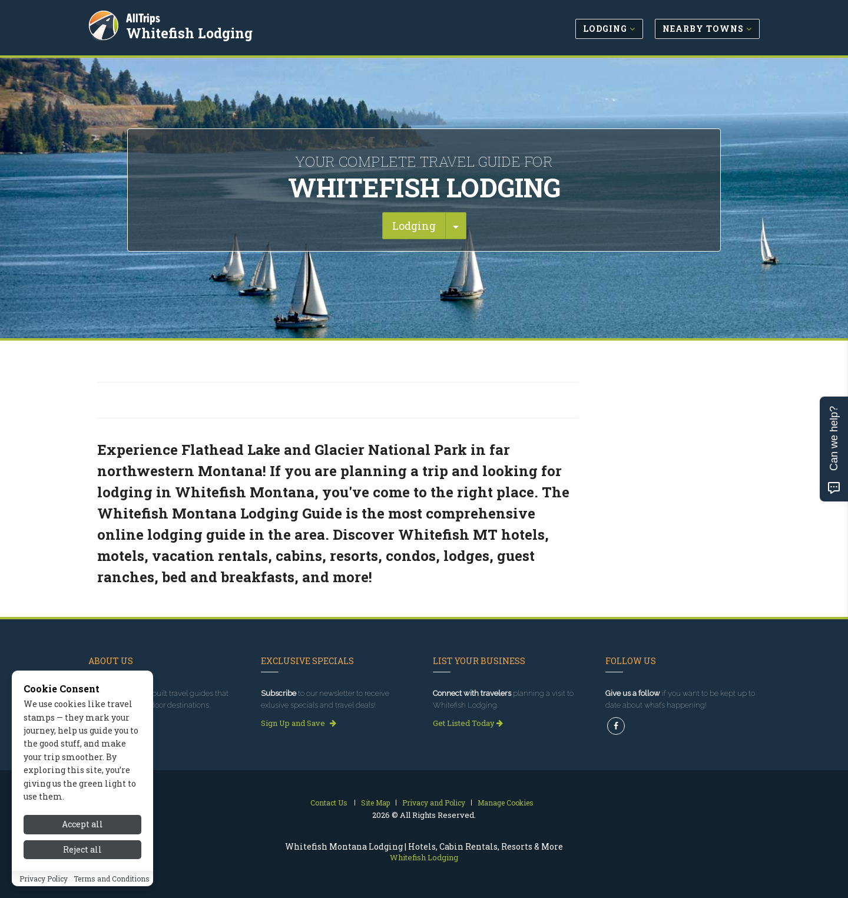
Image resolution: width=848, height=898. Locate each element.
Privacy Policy (43, 890)
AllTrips (144, 17)
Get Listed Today (468, 723)
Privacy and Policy (433, 802)
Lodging (414, 226)
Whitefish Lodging (190, 32)
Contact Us (328, 802)
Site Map (375, 802)
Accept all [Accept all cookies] (82, 835)
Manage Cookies (506, 802)
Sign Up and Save (298, 723)
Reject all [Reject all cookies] (82, 861)
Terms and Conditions (112, 890)
